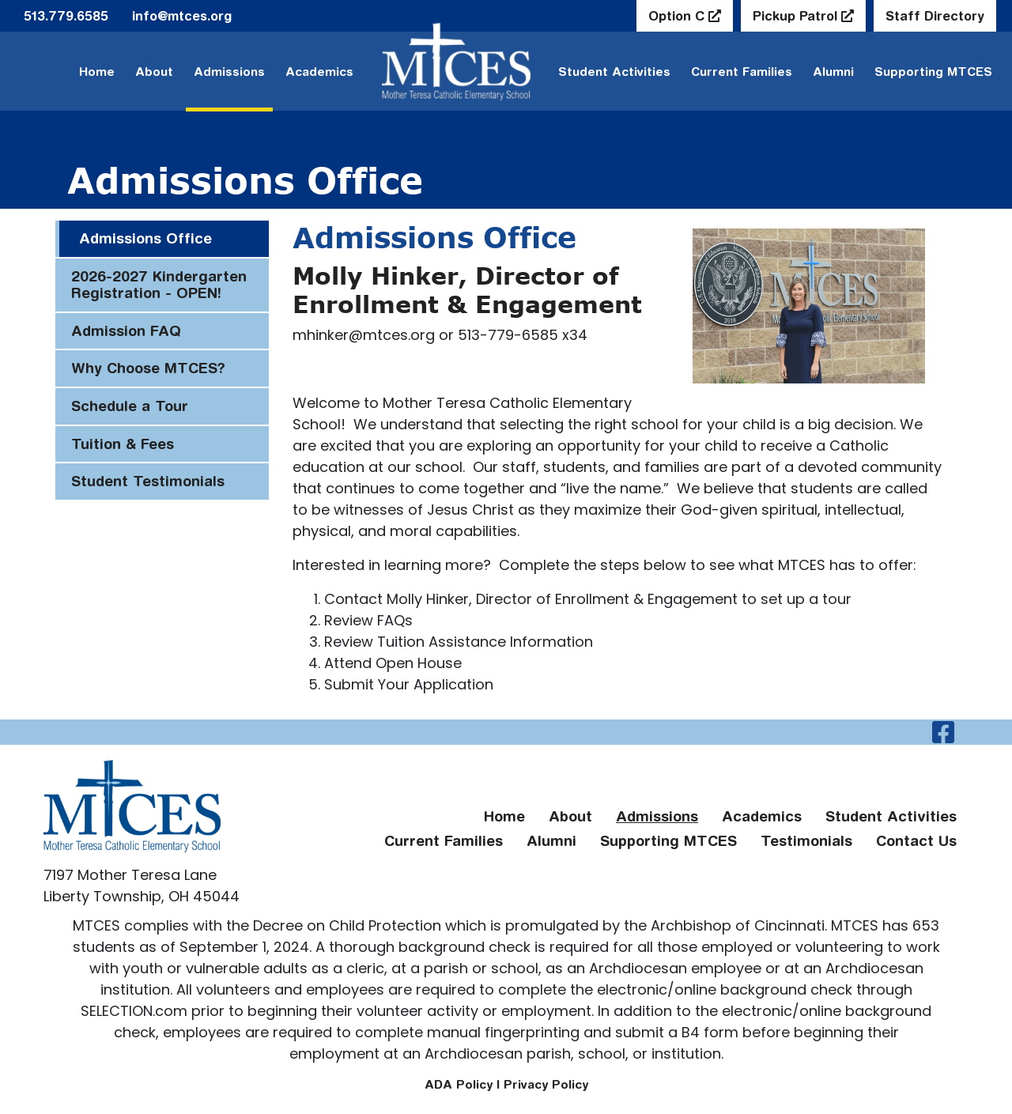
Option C (678, 16)
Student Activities (891, 816)
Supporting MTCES (933, 71)
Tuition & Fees (122, 444)
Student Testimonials (148, 481)
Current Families (741, 71)
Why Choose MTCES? (148, 368)
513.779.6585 (66, 16)
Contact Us (916, 841)
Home (97, 71)
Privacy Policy (546, 1084)
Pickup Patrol (797, 16)
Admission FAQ (126, 331)
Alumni (833, 71)
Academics (319, 71)
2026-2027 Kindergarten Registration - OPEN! (159, 285)
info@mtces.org (182, 16)
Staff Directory (935, 16)
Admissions (229, 71)
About (154, 71)
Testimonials (806, 841)
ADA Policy (459, 1084)
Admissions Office (145, 238)
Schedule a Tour (129, 406)
